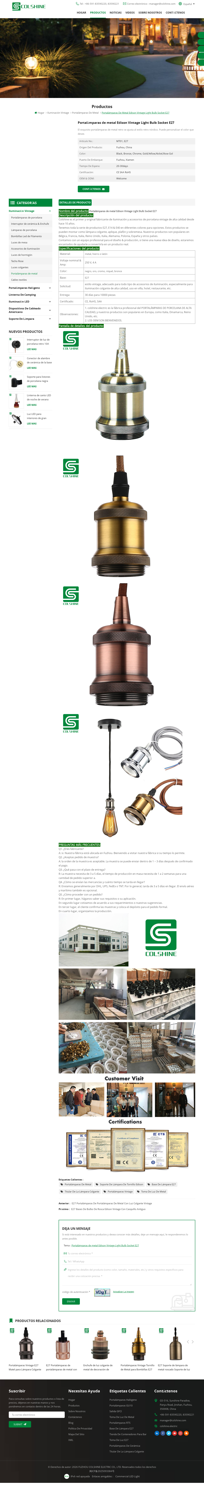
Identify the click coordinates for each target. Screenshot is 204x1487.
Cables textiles (19, 284)
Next (193, 1324)
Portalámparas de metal (78, 1188)
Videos (130, 15)
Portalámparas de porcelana (26, 222)
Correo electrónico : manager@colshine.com (151, 5)
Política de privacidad (80, 1432)
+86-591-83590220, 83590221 (177, 1418)
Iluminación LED (19, 306)
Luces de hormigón (21, 259)
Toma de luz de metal (153, 1195)
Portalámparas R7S (119, 1426)
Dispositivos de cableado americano (25, 314)
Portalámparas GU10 (121, 1409)
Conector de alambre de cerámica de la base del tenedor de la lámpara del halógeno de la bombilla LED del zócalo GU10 (39, 365)
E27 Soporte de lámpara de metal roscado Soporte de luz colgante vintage (174, 1372)
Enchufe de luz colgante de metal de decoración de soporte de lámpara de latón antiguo (98, 1372)
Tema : (101, 1249)
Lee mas (31, 354)
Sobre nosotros (150, 15)
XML (70, 1444)
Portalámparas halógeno (24, 292)
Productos (98, 15)
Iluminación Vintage (58, 117)
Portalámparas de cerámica (124, 1449)
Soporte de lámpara (21, 323)
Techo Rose (17, 265)
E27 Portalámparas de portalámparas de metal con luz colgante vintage (112, 1207)
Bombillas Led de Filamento (26, 241)
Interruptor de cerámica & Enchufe (30, 228)
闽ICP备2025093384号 (102, 1475)
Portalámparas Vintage (120, 1195)
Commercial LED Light (128, 1480)
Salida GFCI (115, 1415)
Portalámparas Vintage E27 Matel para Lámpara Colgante (25, 1371)
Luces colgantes (19, 272)
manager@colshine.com (173, 1424)
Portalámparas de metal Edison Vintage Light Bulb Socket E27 (105, 1249)
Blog (70, 1426)
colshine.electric (168, 1430)
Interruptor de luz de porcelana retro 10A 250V (38, 347)
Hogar (81, 15)
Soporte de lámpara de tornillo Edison (121, 1188)
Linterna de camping (22, 299)
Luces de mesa (19, 247)
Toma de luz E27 (118, 1444)
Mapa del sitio (76, 1438)
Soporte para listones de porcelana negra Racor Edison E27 (38, 384)
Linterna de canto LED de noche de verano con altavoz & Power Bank (39, 402)
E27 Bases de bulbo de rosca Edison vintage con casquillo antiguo (108, 1213)
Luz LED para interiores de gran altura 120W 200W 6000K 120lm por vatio (37, 421)
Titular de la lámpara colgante (82, 1195)
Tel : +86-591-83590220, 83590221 (99, 5)
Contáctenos (175, 15)
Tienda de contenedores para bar (127, 1438)
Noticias (116, 15)
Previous (188, 1324)
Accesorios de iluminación (25, 253)
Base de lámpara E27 (164, 1188)
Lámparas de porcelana (24, 234)
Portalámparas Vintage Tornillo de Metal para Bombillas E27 (137, 1371)
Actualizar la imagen (123, 1296)
